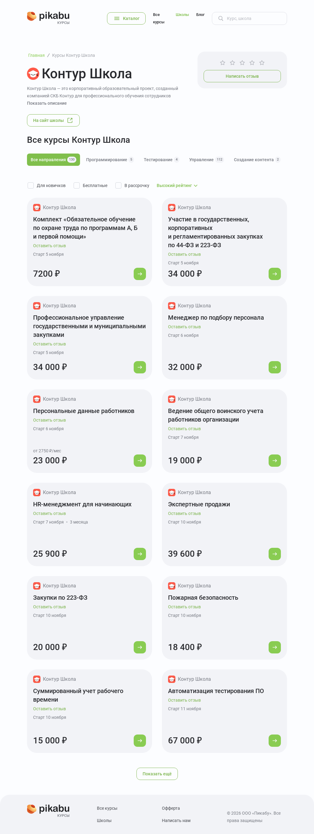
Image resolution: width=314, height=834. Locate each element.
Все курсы (158, 18)
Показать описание (47, 103)
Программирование (110, 160)
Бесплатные (95, 185)
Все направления (53, 160)
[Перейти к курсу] (140, 274)
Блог (200, 14)
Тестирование (161, 160)
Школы (182, 14)
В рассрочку (136, 185)
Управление (206, 160)
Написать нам (176, 820)
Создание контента (257, 160)
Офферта (171, 808)
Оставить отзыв (49, 245)
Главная (36, 55)
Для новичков (51, 185)
